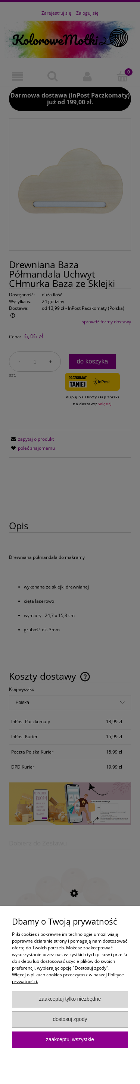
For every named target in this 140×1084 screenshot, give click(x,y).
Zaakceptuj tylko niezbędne (70, 999)
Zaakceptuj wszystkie (70, 1039)
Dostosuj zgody (70, 1019)
